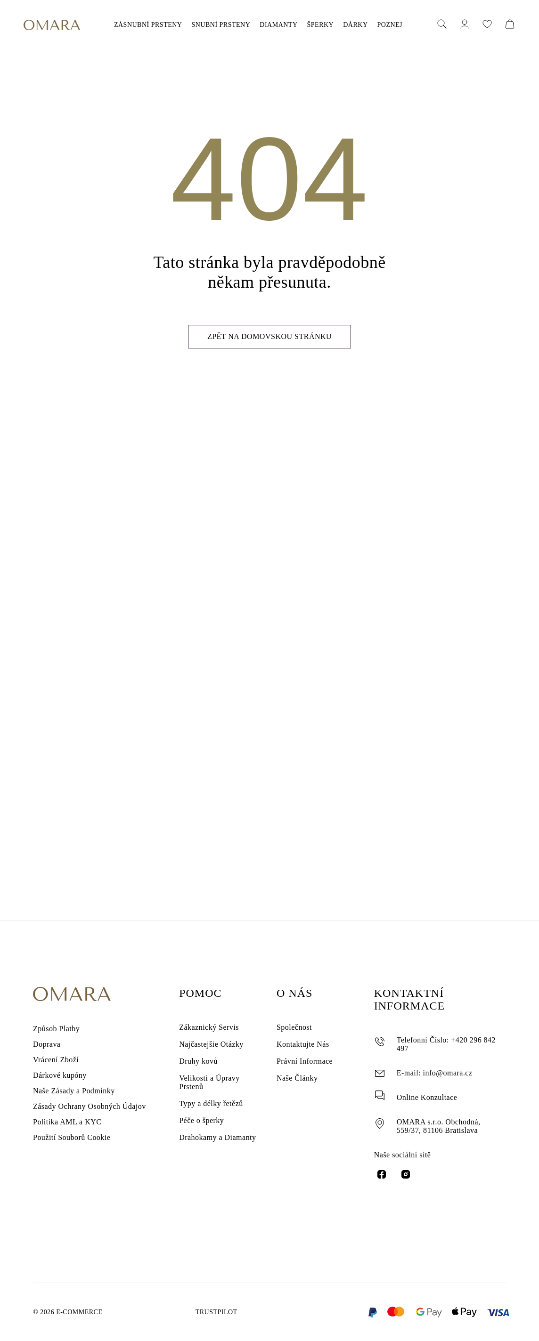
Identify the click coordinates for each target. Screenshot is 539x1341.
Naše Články (297, 1081)
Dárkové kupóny (60, 1075)
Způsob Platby (56, 1021)
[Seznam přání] (487, 25)
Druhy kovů (198, 1062)
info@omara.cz (443, 1061)
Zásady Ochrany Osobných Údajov (90, 1111)
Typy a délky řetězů (211, 1112)
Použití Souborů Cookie (73, 1146)
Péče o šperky (203, 1131)
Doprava (47, 1039)
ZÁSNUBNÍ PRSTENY (159, 25)
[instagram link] (405, 1173)
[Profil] (464, 25)
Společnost (296, 1023)
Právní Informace (304, 1062)
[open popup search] (442, 25)
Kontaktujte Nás (302, 1043)
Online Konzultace (427, 1088)
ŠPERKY (315, 25)
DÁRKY (345, 25)
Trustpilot (214, 1312)
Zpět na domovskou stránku (269, 348)
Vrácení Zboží (56, 1057)
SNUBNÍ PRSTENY (226, 25)
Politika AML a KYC (64, 1128)
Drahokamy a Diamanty (216, 1150)
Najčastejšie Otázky (211, 1043)
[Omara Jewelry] (52, 25)
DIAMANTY (278, 25)
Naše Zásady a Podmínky (74, 1093)
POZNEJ (376, 25)
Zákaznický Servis (208, 1023)
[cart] (509, 25)
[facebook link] (381, 1173)
